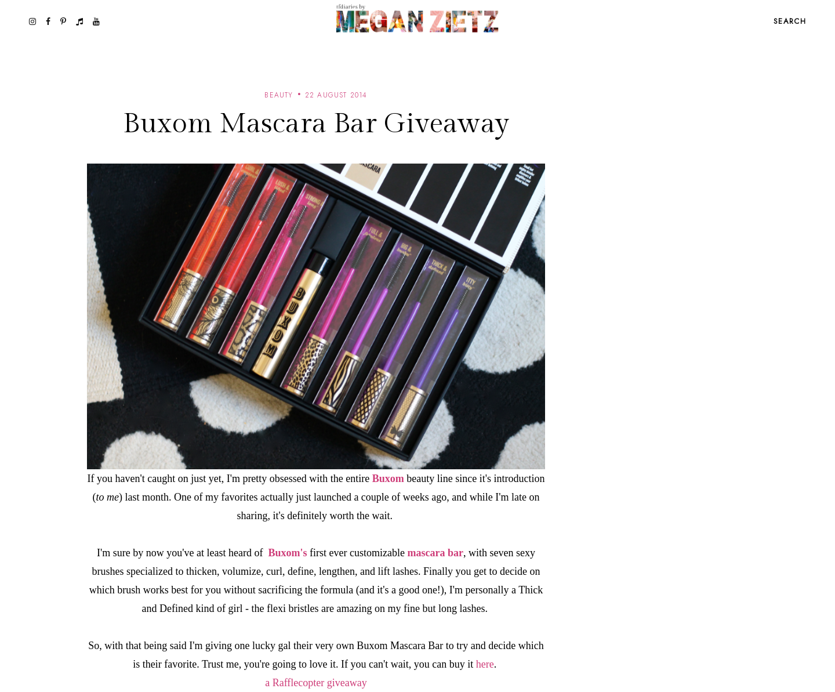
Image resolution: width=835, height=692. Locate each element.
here (485, 664)
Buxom (388, 478)
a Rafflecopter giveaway (316, 683)
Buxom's (287, 553)
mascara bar (435, 553)
